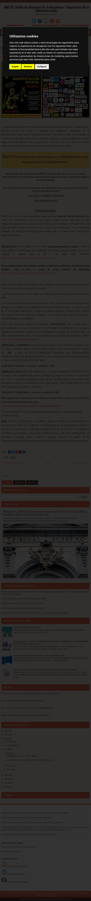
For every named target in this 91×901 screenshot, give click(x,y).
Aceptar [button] (15, 66)
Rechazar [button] (28, 66)
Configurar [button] (42, 66)
